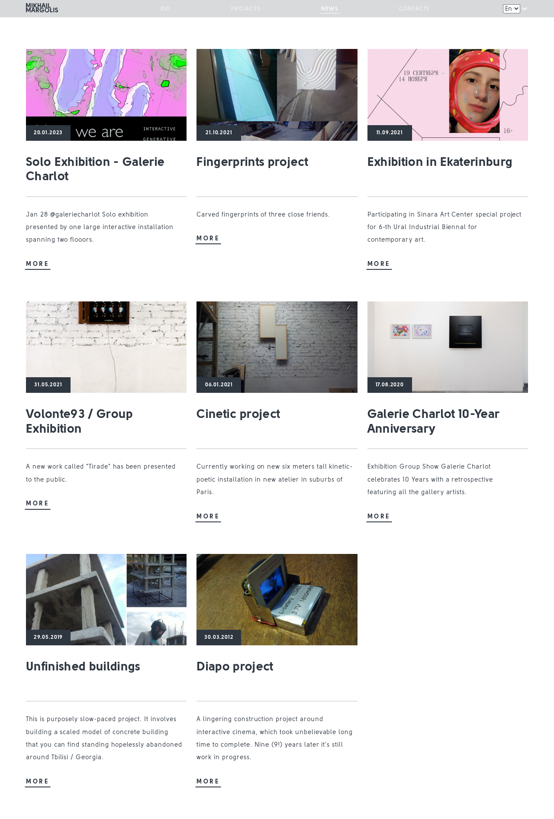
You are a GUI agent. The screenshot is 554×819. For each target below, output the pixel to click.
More (37, 264)
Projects (249, 10)
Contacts (405, 10)
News (326, 10)
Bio (174, 10)
